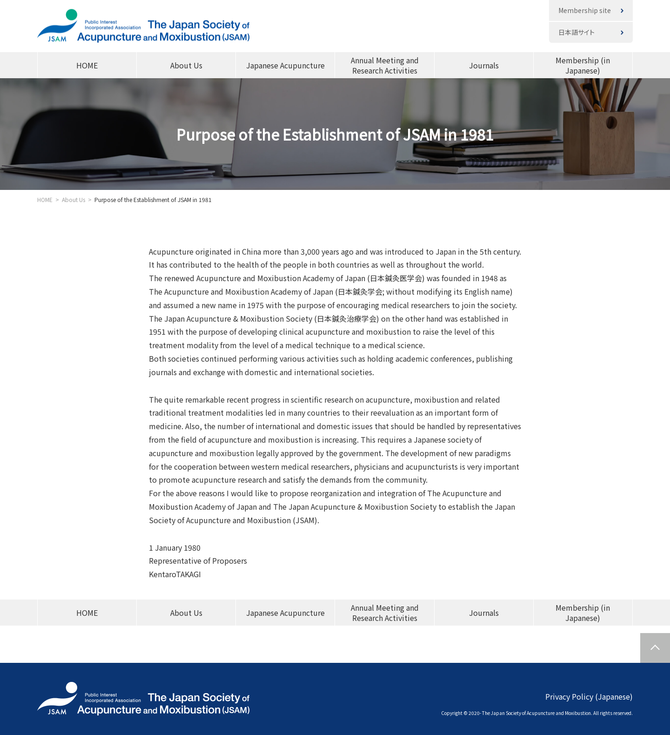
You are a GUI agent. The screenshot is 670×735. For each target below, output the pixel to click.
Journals (484, 65)
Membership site (584, 10)
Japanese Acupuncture (285, 65)
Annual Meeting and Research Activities (385, 65)
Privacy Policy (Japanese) (589, 696)
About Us (186, 65)
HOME (87, 65)
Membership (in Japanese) (583, 65)
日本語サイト (576, 32)
